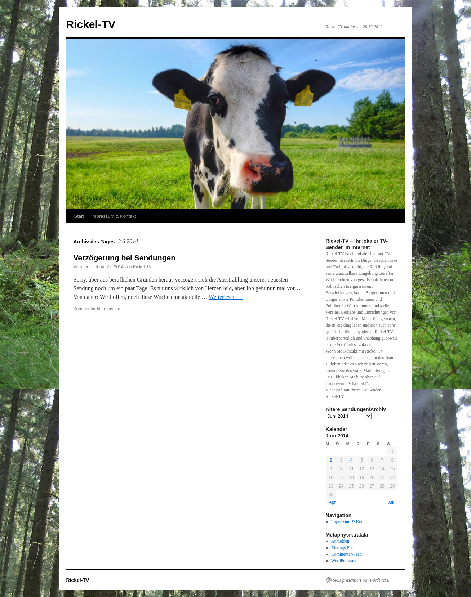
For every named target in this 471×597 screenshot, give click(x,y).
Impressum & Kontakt (113, 216)
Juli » (392, 502)
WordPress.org (343, 560)
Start (79, 216)
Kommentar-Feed (346, 554)
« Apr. (331, 502)
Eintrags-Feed (343, 547)
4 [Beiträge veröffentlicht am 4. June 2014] (351, 460)
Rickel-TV (91, 24)
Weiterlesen (226, 297)
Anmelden (340, 541)
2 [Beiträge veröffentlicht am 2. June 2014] (331, 460)
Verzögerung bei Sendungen (125, 257)
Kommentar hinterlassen (97, 308)
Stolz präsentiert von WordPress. (361, 580)
